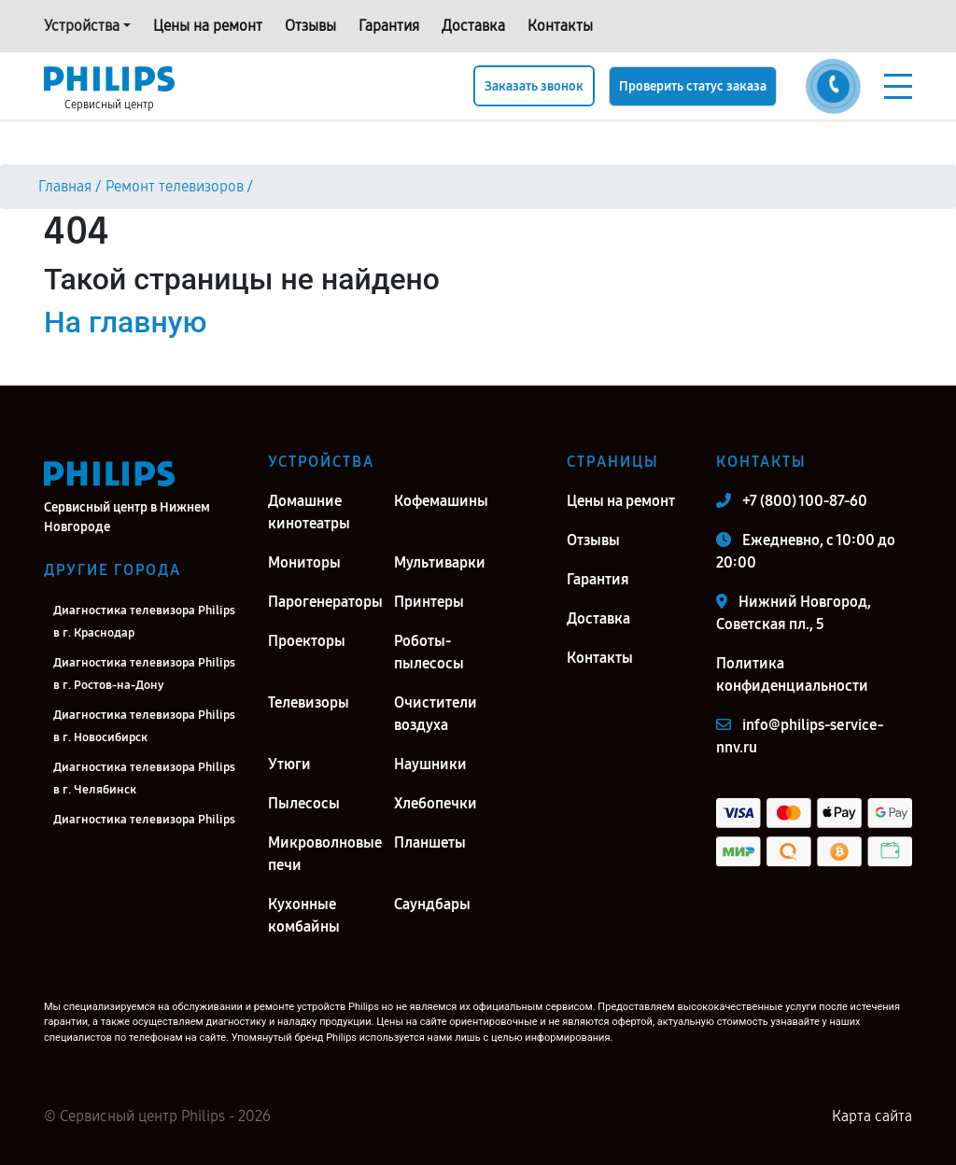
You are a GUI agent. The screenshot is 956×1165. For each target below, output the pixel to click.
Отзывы (310, 26)
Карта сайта (872, 1116)
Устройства (82, 26)
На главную (125, 322)
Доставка (473, 26)
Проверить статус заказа (692, 86)
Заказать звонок (534, 86)
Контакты (560, 26)
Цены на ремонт (207, 26)
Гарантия (388, 26)
